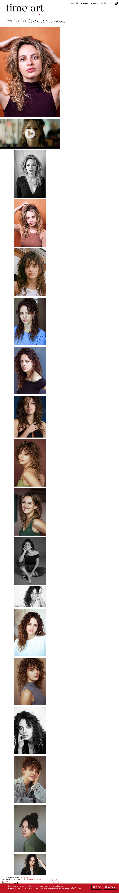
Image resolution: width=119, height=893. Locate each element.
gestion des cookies (51, 879)
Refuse (78, 888)
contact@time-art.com (91, 877)
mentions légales (63, 879)
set (99, 887)
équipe (94, 3)
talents (84, 3)
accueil (74, 3)
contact (104, 3)
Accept (111, 887)
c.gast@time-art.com (86, 28)
